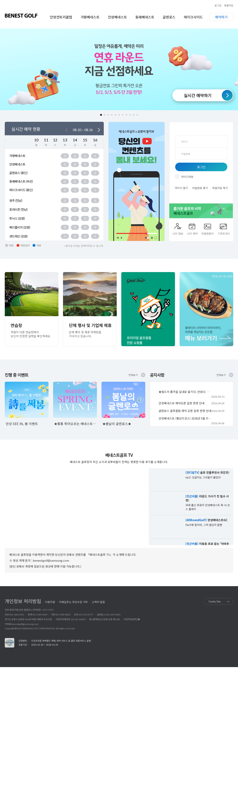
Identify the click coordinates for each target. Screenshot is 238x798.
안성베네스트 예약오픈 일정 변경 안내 (181, 403)
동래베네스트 (144, 16)
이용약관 (50, 602)
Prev (10, 400)
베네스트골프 (21, 15)
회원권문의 (207, 233)
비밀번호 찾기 (200, 188)
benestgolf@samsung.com (25, 624)
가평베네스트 (90, 16)
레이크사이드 (193, 16)
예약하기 (221, 16)
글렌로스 (169, 16)
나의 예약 (192, 233)
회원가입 (228, 5)
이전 (66, 130)
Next (140, 400)
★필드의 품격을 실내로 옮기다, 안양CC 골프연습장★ (185, 392)
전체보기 (133, 375)
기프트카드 (224, 233)
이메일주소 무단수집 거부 (73, 602)
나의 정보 (178, 233)
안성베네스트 (117, 16)
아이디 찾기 (181, 188)
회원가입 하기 (220, 188)
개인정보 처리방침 (23, 601)
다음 (99, 130)
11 (137, 115)
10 (133, 115)
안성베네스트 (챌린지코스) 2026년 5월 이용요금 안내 (185, 418)
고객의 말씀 (98, 602)
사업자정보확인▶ (131, 619)
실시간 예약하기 (198, 95)
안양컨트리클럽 (61, 16)
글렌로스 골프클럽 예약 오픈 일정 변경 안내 (185, 411)
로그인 (218, 5)
